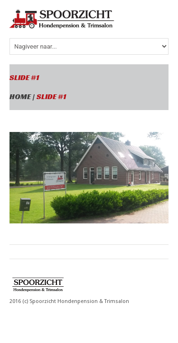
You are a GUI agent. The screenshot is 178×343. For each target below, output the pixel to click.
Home (20, 96)
